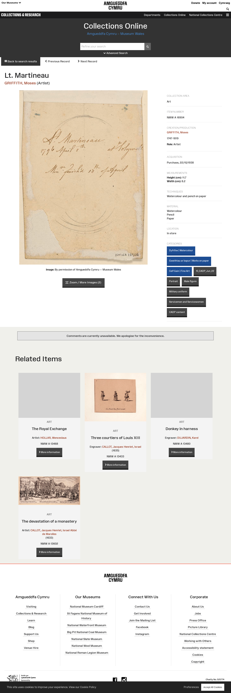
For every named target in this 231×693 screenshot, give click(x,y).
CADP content (177, 312)
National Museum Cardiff (86, 606)
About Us (198, 606)
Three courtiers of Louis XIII (115, 437)
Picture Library (198, 627)
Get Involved (142, 613)
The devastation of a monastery (49, 521)
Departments (152, 14)
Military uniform (178, 291)
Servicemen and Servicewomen (186, 301)
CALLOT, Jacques (112, 446)
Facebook (142, 627)
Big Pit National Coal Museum (86, 632)
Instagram (142, 634)
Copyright (197, 661)
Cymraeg (224, 2)
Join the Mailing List (142, 620)
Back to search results (20, 61)
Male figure (190, 281)
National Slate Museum (86, 638)
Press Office (197, 620)
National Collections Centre (205, 14)
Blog (31, 627)
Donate (195, 2)
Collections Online (175, 14)
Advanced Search (115, 53)
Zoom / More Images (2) (83, 282)
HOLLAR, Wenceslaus (53, 437)
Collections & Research (21, 14)
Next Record (87, 61)
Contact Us (142, 606)
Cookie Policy (88, 687)
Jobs (198, 613)
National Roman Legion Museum (86, 652)
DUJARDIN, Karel (187, 437)
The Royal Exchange (49, 428)
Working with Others (197, 641)
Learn (31, 620)
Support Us (31, 634)
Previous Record (57, 61)
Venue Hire (31, 647)
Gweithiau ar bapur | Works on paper (189, 260)
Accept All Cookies (212, 687)
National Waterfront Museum (86, 625)
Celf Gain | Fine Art (179, 271)
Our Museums (11, 2)
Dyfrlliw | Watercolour (181, 250)
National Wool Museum (87, 645)
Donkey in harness (182, 428)
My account (209, 2)
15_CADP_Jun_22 (205, 271)
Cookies (197, 654)
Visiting (31, 606)
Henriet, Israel (132, 446)
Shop (31, 641)
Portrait (173, 281)
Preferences (191, 687)
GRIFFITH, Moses (20, 83)
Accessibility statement (198, 647)
